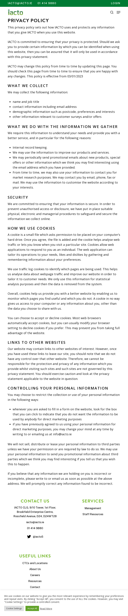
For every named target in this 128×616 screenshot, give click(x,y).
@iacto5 (38, 536)
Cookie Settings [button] (14, 608)
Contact (35, 587)
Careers (35, 575)
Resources (35, 581)
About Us (35, 569)
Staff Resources (92, 514)
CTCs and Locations (35, 563)
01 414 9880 (47, 3)
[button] (118, 12)
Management (93, 508)
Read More (46, 608)
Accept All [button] (32, 608)
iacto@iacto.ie (20, 3)
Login (115, 3)
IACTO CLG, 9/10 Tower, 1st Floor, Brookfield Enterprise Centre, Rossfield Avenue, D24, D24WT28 (35, 512)
